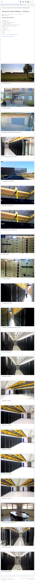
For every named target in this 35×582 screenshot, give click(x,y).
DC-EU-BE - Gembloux (19, 4)
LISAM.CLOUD (2, 4)
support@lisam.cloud (11, 579)
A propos (7, 4)
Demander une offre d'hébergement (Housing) (9, 34)
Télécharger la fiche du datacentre (8, 36)
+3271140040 (3, 580)
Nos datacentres (12, 4)
